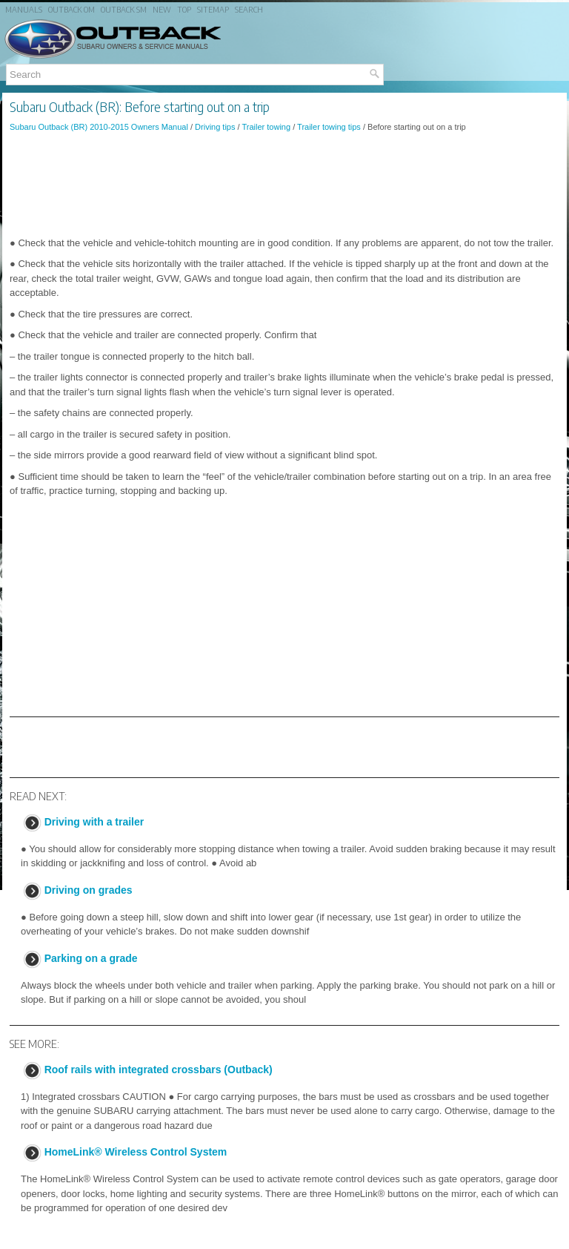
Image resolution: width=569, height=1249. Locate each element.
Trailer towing (266, 126)
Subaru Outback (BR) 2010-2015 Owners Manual (99, 126)
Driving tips (215, 126)
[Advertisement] (284, 184)
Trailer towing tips (329, 126)
